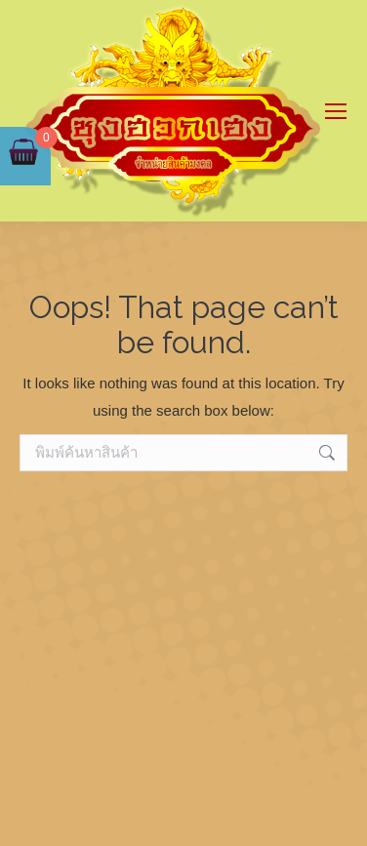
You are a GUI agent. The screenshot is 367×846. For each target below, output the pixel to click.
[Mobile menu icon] (335, 111)
